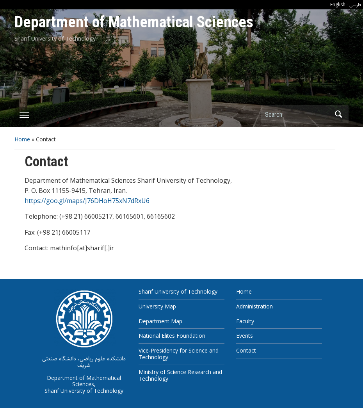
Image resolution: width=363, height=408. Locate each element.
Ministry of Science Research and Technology (180, 375)
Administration (254, 306)
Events (244, 335)
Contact (246, 350)
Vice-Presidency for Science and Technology (179, 354)
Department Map (160, 321)
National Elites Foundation (172, 335)
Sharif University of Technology (178, 291)
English (337, 4)
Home (22, 139)
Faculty (245, 321)
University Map (157, 306)
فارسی (355, 5)
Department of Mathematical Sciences (133, 22)
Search (339, 114)
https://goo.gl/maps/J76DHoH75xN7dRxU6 (87, 200)
